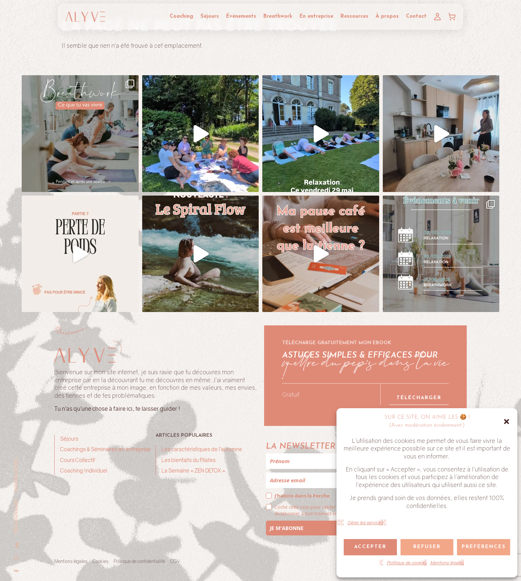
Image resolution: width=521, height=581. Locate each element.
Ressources (354, 16)
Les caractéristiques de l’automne (201, 449)
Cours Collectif (77, 460)
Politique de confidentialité (139, 561)
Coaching (181, 16)
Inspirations (16, 475)
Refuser (427, 546)
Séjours (209, 16)
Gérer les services (365, 522)
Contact (416, 16)
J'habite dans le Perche (302, 495)
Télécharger (419, 398)
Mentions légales (447, 562)
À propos (387, 16)
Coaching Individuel (83, 470)
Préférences (484, 546)
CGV (175, 561)
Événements (241, 16)
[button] (506, 421)
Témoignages (16, 517)
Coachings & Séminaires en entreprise (105, 449)
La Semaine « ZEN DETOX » (193, 470)
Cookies (100, 561)
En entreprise (316, 16)
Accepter (370, 546)
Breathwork (277, 16)
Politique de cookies (407, 562)
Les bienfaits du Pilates (188, 460)
